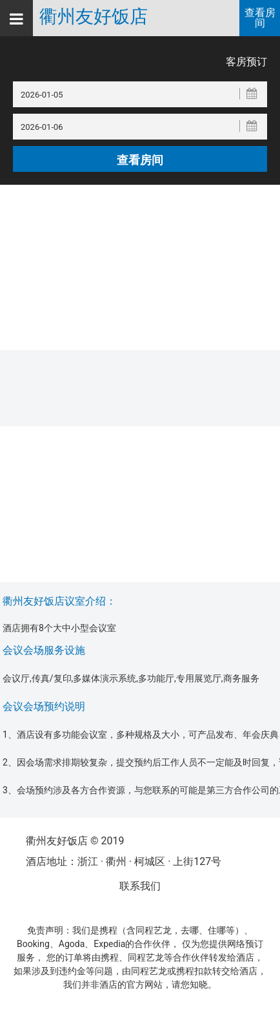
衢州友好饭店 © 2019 (75, 841)
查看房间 (260, 17)
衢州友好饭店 (93, 17)
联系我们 (140, 886)
